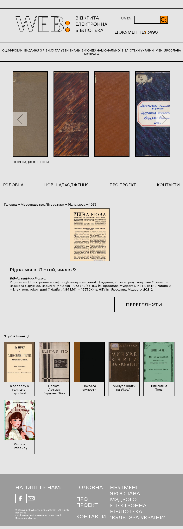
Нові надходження (66, 184)
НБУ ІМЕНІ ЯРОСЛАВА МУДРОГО (125, 493)
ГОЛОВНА (89, 487)
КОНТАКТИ (91, 516)
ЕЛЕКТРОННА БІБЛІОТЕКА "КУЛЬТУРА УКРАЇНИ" (138, 511)
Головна (13, 184)
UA (123, 18)
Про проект (123, 184)
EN (129, 18)
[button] (20, 119)
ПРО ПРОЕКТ (87, 502)
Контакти (168, 184)
